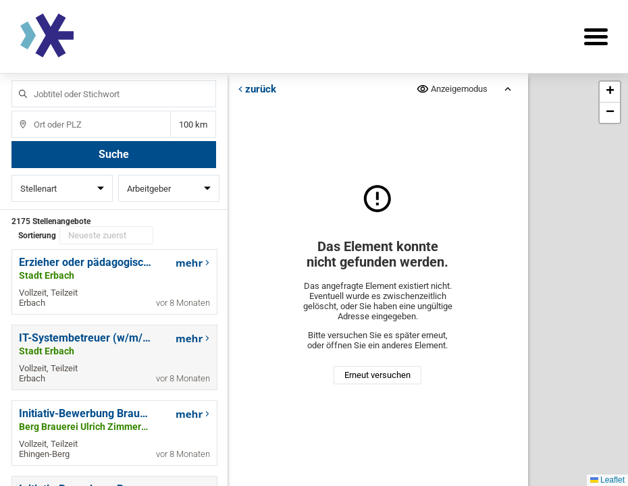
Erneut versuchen (377, 375)
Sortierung (37, 235)
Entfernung (193, 124)
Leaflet (607, 480)
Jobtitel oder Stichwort (16, 80)
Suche (114, 154)
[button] (610, 92)
